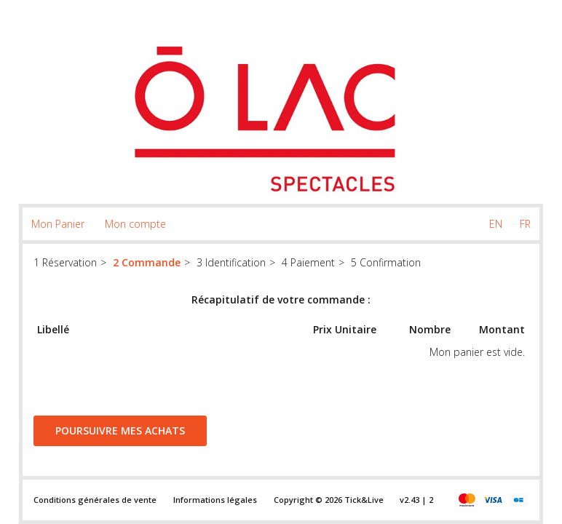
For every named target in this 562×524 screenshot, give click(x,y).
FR (525, 224)
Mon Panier (57, 224)
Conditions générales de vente (95, 499)
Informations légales (215, 499)
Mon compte (135, 224)
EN (495, 224)
